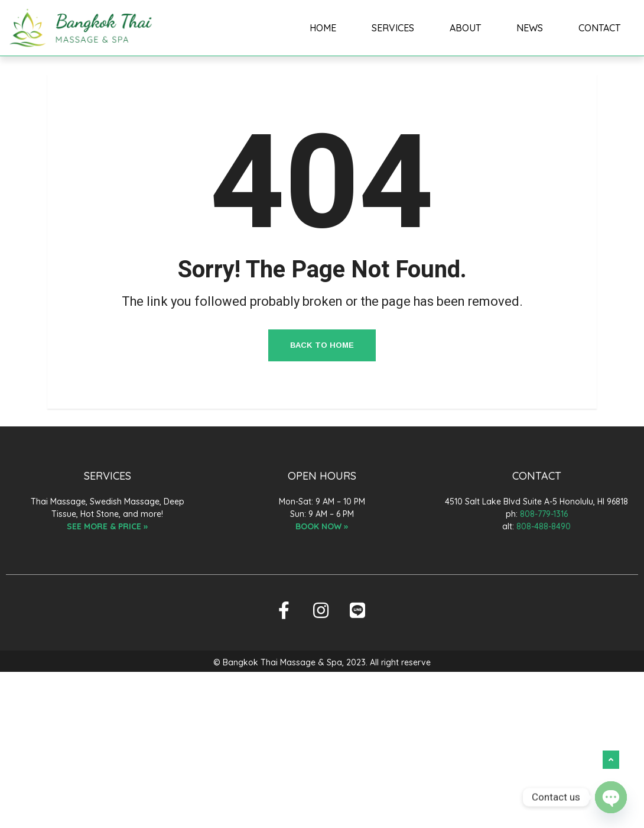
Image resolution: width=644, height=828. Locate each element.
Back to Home (322, 345)
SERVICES (393, 28)
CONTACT (599, 28)
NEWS (529, 28)
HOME (323, 28)
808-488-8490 (543, 526)
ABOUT (465, 28)
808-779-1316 (544, 514)
